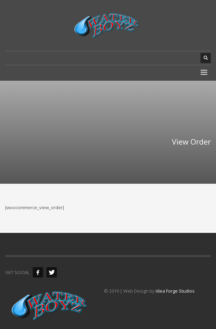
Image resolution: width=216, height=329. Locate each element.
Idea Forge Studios (175, 291)
